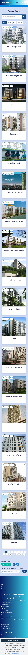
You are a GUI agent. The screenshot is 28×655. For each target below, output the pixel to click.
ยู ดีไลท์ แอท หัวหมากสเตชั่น (7, 602)
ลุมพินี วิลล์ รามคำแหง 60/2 (19, 619)
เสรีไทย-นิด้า (16, 617)
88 (17, 554)
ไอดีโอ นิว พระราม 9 (5, 624)
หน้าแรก (2, 6)
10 (10, 554)
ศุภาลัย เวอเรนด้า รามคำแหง (7, 599)
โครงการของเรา (4, 590)
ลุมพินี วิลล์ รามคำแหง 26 (6, 597)
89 (20, 554)
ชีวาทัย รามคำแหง (4, 610)
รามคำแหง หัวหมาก (5, 594)
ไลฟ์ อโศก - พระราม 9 (5, 626)
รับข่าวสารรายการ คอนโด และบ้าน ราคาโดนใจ (12, 568)
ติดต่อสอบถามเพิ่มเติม (6, 561)
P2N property (5, 2)
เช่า (1, 582)
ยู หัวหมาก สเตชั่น (4, 604)
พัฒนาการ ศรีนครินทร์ (18, 594)
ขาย (2, 580)
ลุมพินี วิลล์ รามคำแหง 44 (6, 600)
